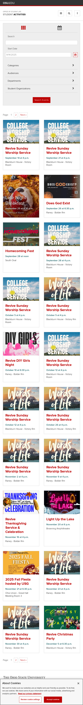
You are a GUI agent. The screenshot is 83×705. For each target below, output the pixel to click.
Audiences (13, 73)
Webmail (74, 3)
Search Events (41, 100)
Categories (13, 65)
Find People (70, 3)
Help (57, 3)
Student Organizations (19, 88)
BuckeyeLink (61, 3)
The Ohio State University (8, 3)
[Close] (78, 686)
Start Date (12, 48)
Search (11, 36)
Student (14, 14)
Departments (14, 80)
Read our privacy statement (29, 697)
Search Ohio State (78, 3)
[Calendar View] (75, 54)
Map (65, 3)
